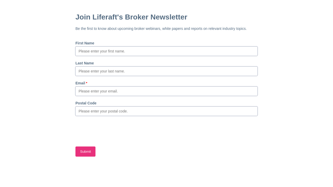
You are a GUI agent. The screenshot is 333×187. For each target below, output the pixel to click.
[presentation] (115, 131)
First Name (84, 43)
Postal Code (86, 103)
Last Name (84, 63)
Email (80, 83)
